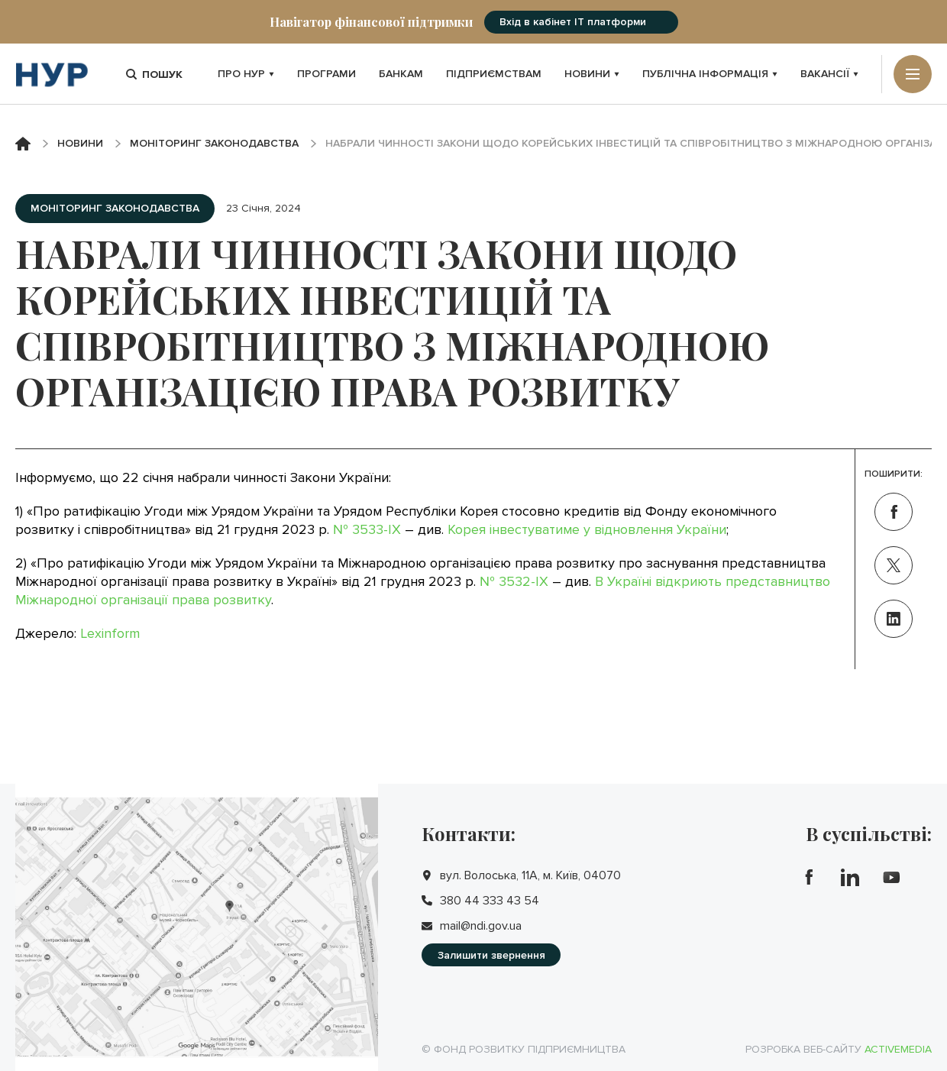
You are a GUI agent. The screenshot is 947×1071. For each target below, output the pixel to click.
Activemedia (898, 1049)
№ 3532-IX (514, 581)
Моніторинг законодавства (214, 143)
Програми (326, 73)
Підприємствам (493, 73)
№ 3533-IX (367, 529)
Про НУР (246, 73)
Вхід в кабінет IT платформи (572, 21)
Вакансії (829, 73)
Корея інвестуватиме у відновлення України (587, 529)
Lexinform (110, 633)
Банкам (401, 73)
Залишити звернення (491, 955)
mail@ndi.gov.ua (481, 925)
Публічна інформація (709, 73)
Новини (591, 73)
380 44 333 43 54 (489, 900)
